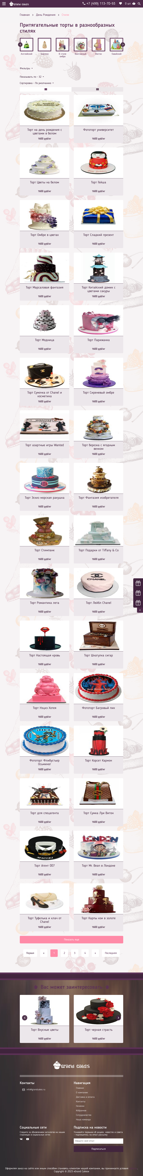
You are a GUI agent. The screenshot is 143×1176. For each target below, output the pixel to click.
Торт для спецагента (44, 813)
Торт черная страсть (98, 1030)
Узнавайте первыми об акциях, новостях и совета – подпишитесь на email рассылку (98, 1133)
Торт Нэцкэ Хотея (44, 708)
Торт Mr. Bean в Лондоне (98, 865)
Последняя (111, 953)
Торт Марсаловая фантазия (44, 287)
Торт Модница (44, 340)
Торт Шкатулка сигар (98, 655)
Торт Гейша (98, 182)
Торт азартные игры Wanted (44, 445)
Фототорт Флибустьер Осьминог (45, 762)
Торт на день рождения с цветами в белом (44, 131)
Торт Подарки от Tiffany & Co (99, 550)
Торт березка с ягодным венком (98, 447)
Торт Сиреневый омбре (98, 392)
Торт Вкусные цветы (44, 1030)
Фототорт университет (98, 130)
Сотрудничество (83, 1115)
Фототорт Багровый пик (98, 708)
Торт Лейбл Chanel (98, 603)
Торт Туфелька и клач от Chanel (44, 920)
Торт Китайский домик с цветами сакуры (98, 289)
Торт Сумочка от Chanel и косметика (44, 394)
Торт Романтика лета (44, 603)
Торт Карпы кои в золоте (99, 918)
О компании (82, 1092)
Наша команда (83, 1119)
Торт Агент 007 (44, 865)
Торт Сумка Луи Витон (98, 813)
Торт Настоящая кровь (44, 655)
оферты (133, 1168)
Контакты (80, 1101)
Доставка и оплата (85, 1097)
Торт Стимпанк (44, 550)
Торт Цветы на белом (44, 182)
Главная (80, 1088)
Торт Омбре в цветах (44, 235)
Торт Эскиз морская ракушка (44, 497)
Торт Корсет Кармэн (98, 760)
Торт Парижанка (98, 340)
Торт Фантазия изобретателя (99, 497)
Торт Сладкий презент (98, 235)
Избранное (81, 1110)
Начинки (80, 1106)
